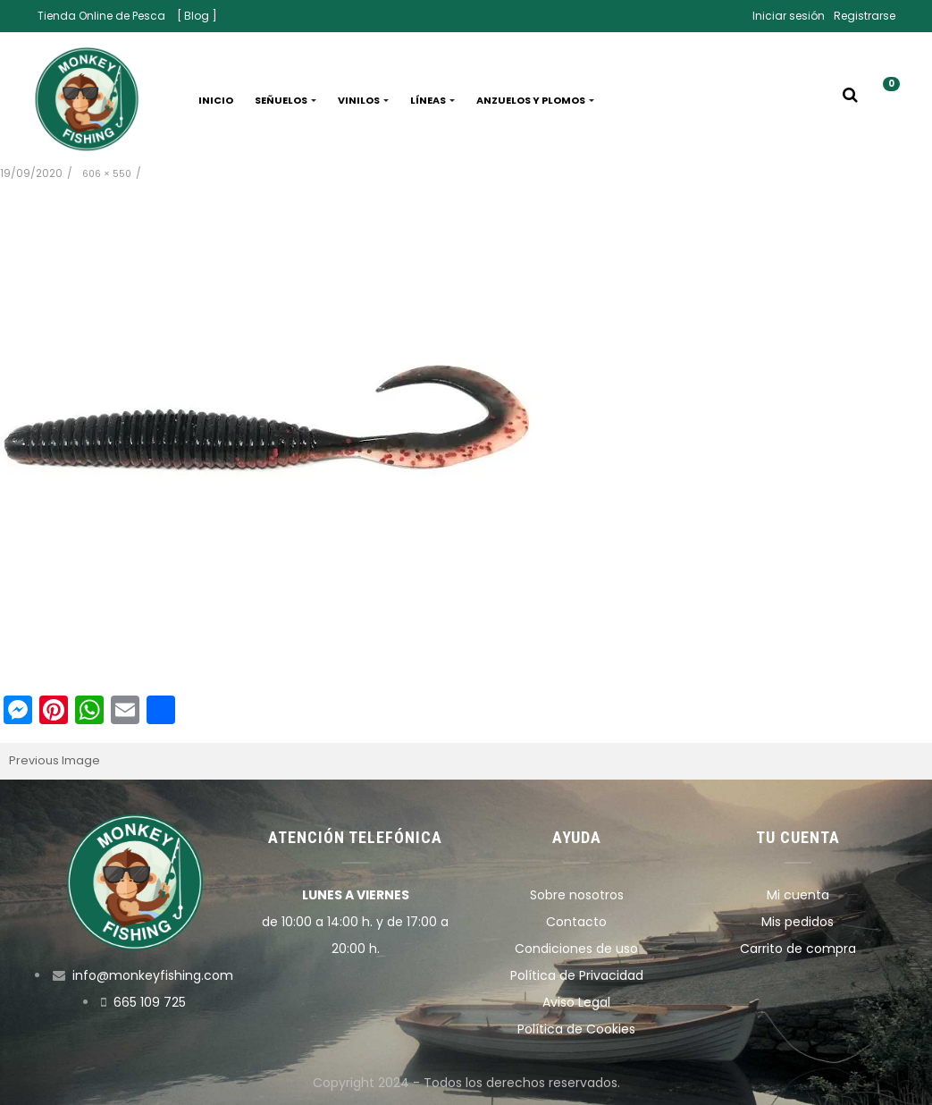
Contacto (576, 922)
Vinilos (363, 100)
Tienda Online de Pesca (101, 15)
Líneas (432, 100)
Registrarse (864, 15)
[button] (884, 100)
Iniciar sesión (788, 15)
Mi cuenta (798, 895)
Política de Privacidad (576, 975)
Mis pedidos (797, 922)
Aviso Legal (576, 1002)
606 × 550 (106, 174)
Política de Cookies (576, 1029)
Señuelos (285, 100)
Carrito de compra (798, 948)
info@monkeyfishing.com (152, 975)
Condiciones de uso (576, 948)
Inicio (215, 100)
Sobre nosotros (577, 895)
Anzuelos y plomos (535, 100)
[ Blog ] (197, 15)
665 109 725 (149, 1002)
